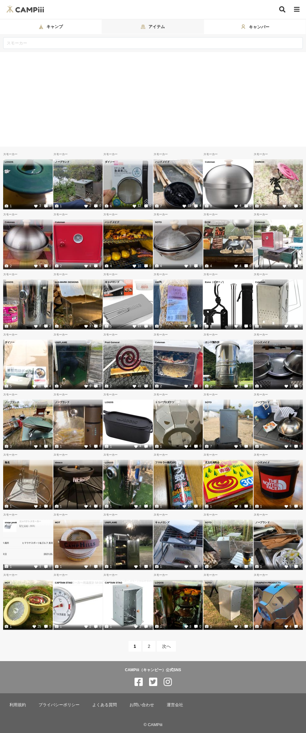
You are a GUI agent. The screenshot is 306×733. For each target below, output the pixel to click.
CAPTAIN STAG (63, 582)
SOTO (158, 222)
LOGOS (9, 162)
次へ (166, 646)
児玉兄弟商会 (212, 462)
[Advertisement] (153, 99)
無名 (7, 462)
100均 (158, 282)
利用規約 (17, 704)
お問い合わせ (141, 704)
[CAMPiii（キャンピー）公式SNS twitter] (153, 682)
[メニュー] (296, 9)
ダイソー (109, 162)
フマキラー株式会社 (166, 462)
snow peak (11, 522)
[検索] (282, 9)
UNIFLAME (61, 342)
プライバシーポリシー (59, 704)
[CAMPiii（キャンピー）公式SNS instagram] (168, 682)
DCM (207, 222)
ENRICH (259, 162)
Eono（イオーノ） (215, 282)
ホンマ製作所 (212, 342)
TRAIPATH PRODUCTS (268, 582)
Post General (112, 342)
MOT (57, 522)
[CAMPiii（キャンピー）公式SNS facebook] (139, 682)
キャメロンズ (112, 282)
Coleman (210, 162)
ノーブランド (62, 162)
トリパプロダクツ (164, 402)
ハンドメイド (162, 162)
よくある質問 (104, 704)
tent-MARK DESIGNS (67, 282)
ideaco (59, 462)
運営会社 (175, 704)
